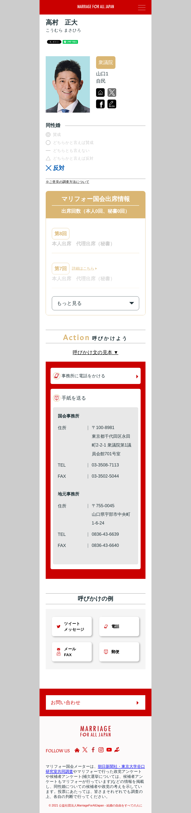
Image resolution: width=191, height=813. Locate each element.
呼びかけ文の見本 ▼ (95, 352)
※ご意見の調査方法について (67, 182)
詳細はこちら (83, 268)
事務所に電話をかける (83, 375)
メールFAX (70, 652)
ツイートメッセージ (74, 626)
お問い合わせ (66, 702)
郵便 (115, 652)
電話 (115, 626)
